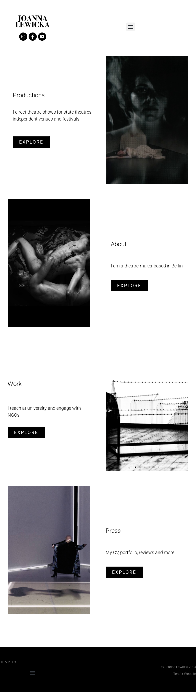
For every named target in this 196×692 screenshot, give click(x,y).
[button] (130, 27)
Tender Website (184, 674)
